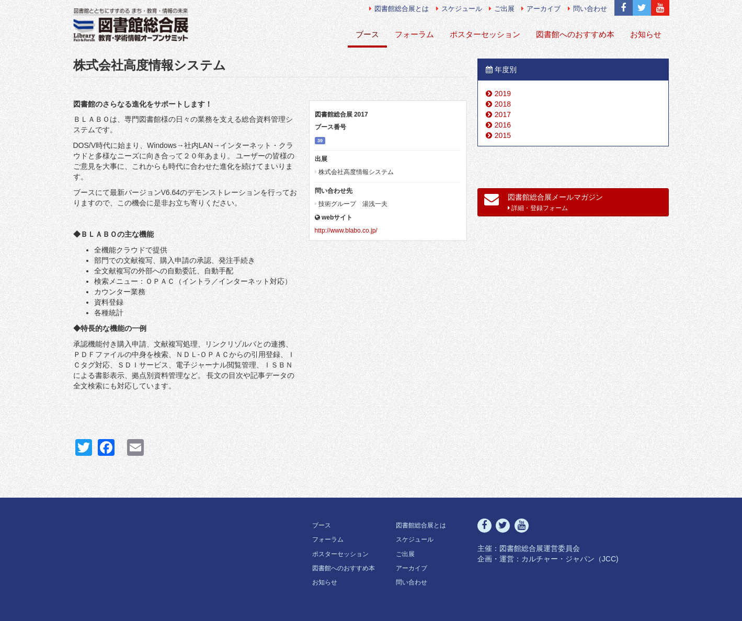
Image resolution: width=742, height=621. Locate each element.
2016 (503, 125)
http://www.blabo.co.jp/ (346, 230)
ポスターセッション (485, 34)
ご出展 (502, 9)
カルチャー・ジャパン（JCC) (570, 559)
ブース (367, 34)
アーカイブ (541, 9)
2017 (503, 114)
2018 (503, 104)
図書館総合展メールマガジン (543, 202)
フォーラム (414, 34)
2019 (503, 93)
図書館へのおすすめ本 (575, 34)
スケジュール (459, 9)
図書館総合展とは (399, 9)
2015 (503, 135)
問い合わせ (587, 9)
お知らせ (645, 34)
